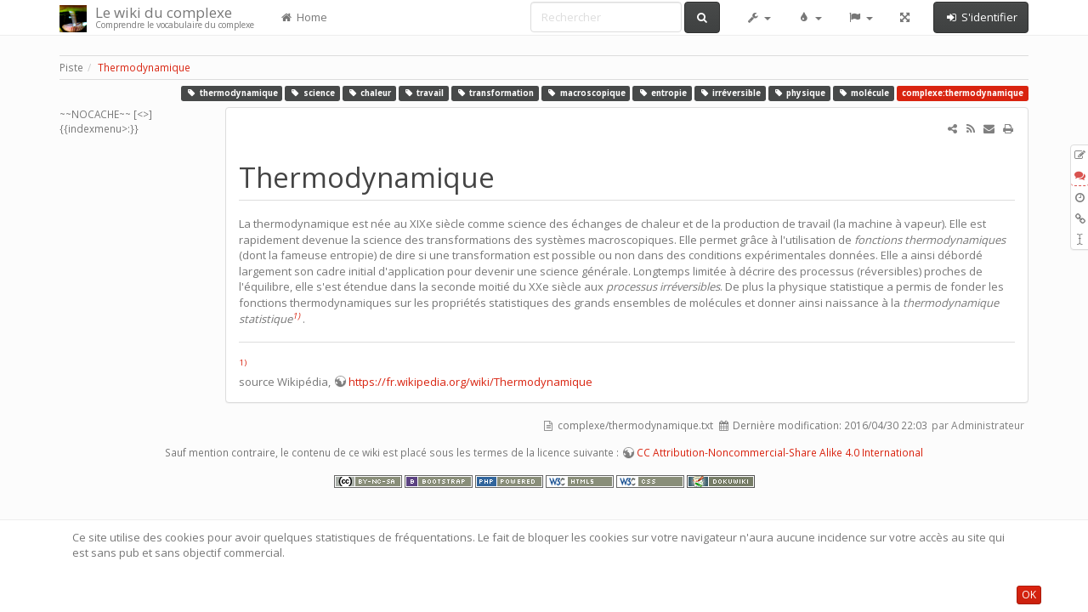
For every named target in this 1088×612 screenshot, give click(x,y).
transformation (495, 93)
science (312, 93)
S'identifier (980, 17)
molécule (864, 93)
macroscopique (586, 93)
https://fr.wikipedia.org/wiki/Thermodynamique (470, 381)
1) (296, 315)
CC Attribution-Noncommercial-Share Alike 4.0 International (780, 452)
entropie (662, 93)
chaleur (369, 93)
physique (800, 93)
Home (303, 17)
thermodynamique (232, 93)
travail (424, 93)
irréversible (731, 93)
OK (1029, 594)
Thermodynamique (144, 67)
